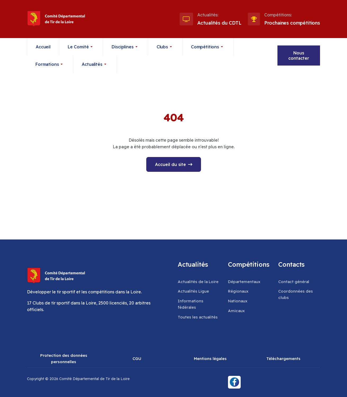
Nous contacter (298, 55)
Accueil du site (170, 164)
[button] (81, 47)
